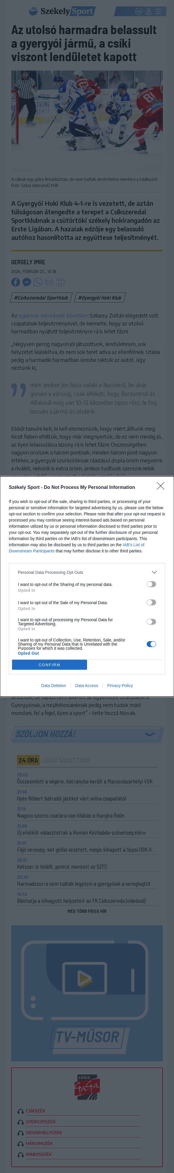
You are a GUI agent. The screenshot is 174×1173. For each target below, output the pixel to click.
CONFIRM (50, 665)
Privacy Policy (120, 685)
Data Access (86, 685)
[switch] (151, 584)
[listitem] (87, 572)
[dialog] (87, 586)
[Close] (162, 487)
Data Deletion (53, 685)
